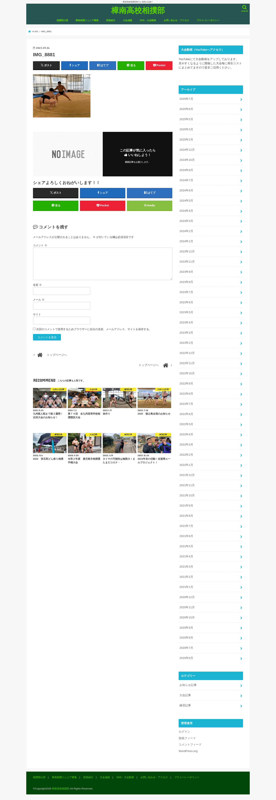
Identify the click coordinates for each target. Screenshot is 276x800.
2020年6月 (186, 657)
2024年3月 (186, 220)
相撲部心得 (62, 20)
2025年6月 (186, 109)
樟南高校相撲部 (138, 10)
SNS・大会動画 (148, 20)
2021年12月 (187, 474)
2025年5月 (186, 119)
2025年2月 (186, 139)
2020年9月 (186, 626)
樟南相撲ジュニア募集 (87, 20)
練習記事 (185, 704)
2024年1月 (186, 241)
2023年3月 (186, 332)
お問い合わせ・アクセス (176, 20)
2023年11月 (187, 261)
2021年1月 (186, 586)
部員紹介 (110, 20)
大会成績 (127, 20)
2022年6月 (186, 413)
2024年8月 (186, 169)
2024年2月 (186, 230)
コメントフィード (190, 743)
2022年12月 (187, 352)
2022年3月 (186, 443)
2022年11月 (187, 362)
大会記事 (185, 694)
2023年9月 (186, 271)
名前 (37, 284)
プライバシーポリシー (207, 20)
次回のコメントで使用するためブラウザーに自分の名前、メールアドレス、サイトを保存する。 (94, 329)
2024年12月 (187, 149)
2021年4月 (186, 555)
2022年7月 (186, 403)
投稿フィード (187, 737)
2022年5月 (186, 423)
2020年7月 (186, 647)
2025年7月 (186, 98)
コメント (40, 245)
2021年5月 (186, 545)
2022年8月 (186, 393)
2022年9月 (186, 383)
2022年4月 (186, 434)
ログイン (184, 730)
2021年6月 (186, 535)
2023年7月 (186, 291)
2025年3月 (186, 129)
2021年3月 (186, 565)
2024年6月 (186, 190)
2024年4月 (186, 210)
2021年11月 (187, 484)
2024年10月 (187, 159)
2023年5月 (186, 312)
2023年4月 (186, 322)
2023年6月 (186, 301)
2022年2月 (186, 454)
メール (38, 299)
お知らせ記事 (188, 684)
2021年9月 (186, 505)
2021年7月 (186, 525)
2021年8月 (186, 515)
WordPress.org (188, 750)
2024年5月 (186, 200)
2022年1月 (186, 464)
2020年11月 (187, 606)
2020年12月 (187, 596)
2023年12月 (187, 251)
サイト (37, 314)
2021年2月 (186, 576)
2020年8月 (186, 636)
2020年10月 (187, 616)
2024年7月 (186, 180)
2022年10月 (187, 372)
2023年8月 (186, 281)
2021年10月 (187, 494)
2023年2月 (186, 342)
